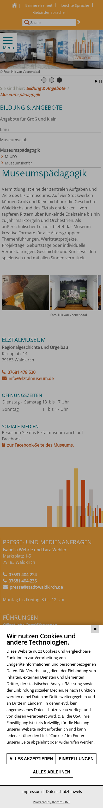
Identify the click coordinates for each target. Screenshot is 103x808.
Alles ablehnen (51, 772)
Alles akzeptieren (31, 759)
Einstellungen (76, 759)
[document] (51, 692)
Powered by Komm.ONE (51, 802)
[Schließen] (95, 629)
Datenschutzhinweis (64, 791)
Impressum (31, 791)
